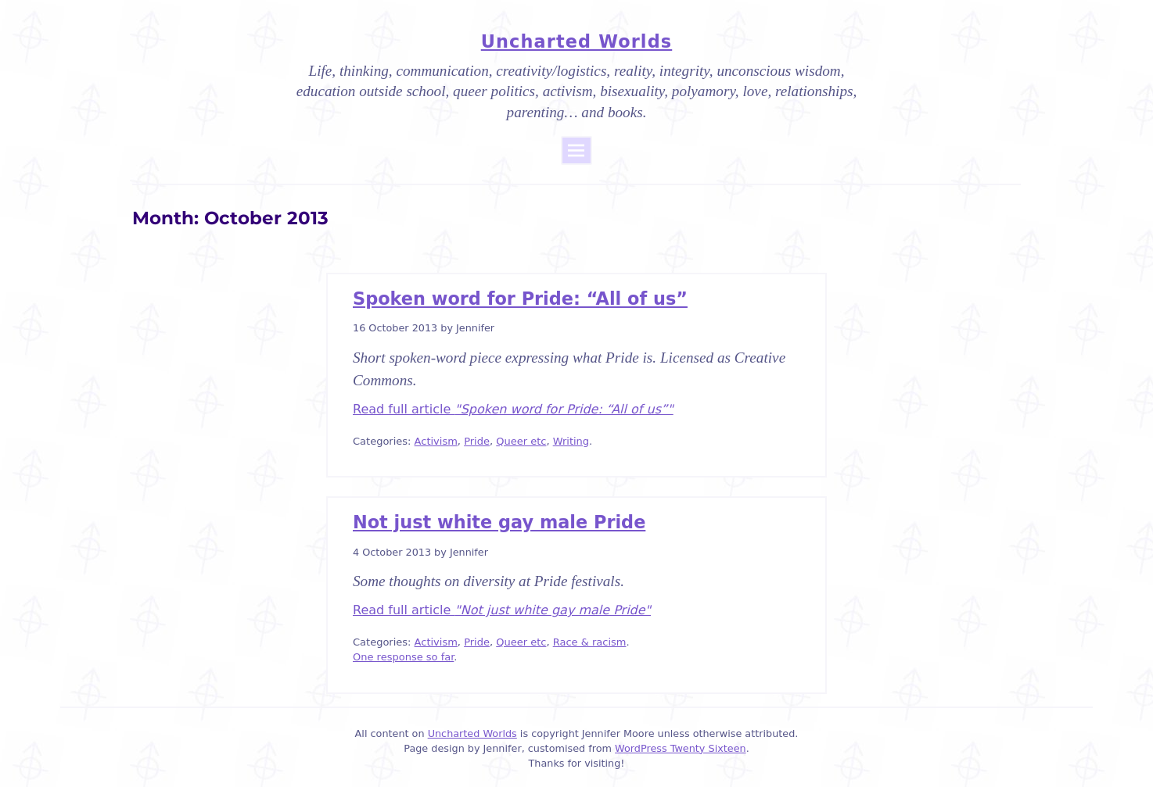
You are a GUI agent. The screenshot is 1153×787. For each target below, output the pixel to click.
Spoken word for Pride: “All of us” (520, 298)
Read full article (513, 409)
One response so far (403, 657)
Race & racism (590, 642)
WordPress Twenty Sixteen (680, 748)
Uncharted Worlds (576, 41)
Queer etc (521, 441)
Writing (571, 441)
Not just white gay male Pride (499, 522)
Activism (436, 441)
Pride (477, 441)
